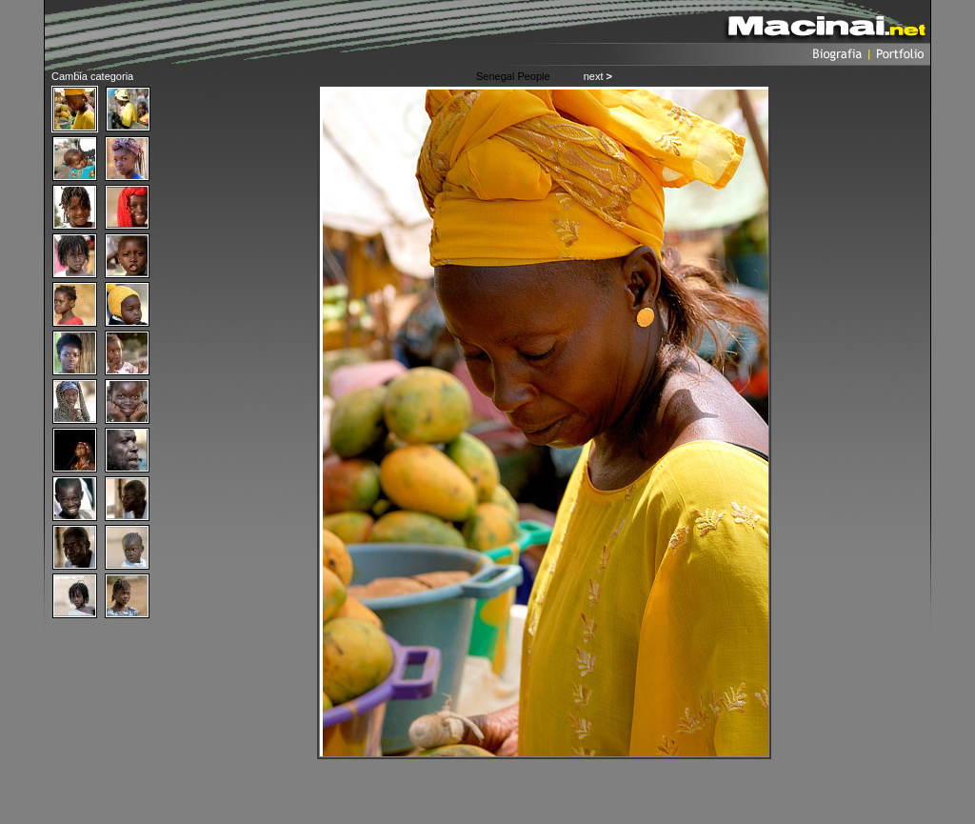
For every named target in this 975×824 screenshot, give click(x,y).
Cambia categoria (92, 76)
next (598, 76)
